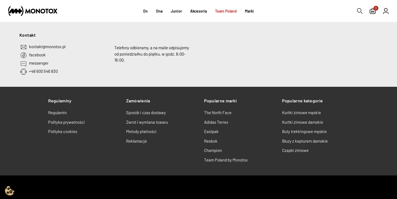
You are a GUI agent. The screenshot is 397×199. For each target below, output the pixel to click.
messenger (38, 62)
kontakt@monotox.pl (47, 46)
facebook (37, 54)
